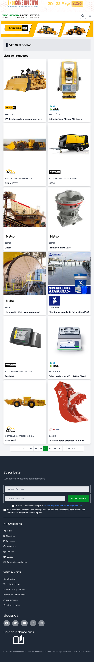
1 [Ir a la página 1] (19, 448)
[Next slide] (89, 29)
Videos (8, 557)
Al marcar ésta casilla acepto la (49, 505)
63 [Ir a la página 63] (69, 448)
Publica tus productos (15, 562)
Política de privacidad (82, 652)
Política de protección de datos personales (63, 505)
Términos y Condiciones (62, 652)
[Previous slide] (5, 29)
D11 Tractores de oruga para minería (23, 119)
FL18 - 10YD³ (11, 183)
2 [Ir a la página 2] (23, 448)
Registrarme (78, 498)
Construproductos (11, 605)
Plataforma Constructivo (14, 594)
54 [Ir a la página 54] (31, 448)
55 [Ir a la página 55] (36, 448)
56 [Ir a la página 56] (41, 448)
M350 (52, 183)
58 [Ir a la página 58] (50, 448)
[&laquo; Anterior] (14, 448)
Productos (9, 546)
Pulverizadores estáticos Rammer (66, 440)
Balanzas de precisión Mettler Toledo (68, 376)
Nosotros (9, 536)
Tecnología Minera (11, 584)
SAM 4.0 (9, 376)
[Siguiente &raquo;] (80, 448)
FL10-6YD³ (10, 440)
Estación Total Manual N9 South (65, 119)
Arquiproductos (10, 600)
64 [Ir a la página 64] (73, 448)
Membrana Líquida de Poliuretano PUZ (69, 312)
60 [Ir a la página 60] (60, 448)
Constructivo (9, 579)
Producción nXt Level (60, 247)
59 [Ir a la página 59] (55, 448)
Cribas (8, 247)
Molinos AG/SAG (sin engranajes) (22, 312)
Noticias (8, 551)
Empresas (9, 541)
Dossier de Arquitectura (14, 589)
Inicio (7, 531)
